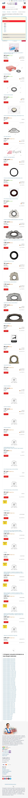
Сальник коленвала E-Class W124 (9, 678)
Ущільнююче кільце (7, 365)
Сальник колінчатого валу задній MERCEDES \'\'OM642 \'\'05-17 (14, 240)
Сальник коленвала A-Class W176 (9, 659)
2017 (5, 29)
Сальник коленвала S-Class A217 (9, 702)
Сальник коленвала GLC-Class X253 (9, 692)
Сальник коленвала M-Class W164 (9, 700)
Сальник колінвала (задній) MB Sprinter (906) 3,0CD (13, 177)
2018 (5, 30)
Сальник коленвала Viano (7, 718)
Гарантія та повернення (6, 771)
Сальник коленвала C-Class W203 (9, 666)
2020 (5, 25)
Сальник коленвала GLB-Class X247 (9, 690)
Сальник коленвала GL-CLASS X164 (9, 686)
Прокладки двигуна (7, 136)
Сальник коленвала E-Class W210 (9, 679)
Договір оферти (5, 772)
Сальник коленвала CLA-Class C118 (9, 671)
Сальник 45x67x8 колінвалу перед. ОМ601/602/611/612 (14, 115)
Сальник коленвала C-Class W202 (9, 665)
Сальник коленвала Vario (7, 717)
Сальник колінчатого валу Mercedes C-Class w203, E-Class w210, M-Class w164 (13, 53)
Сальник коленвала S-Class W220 (9, 710)
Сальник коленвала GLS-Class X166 (9, 696)
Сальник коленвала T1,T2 (7, 715)
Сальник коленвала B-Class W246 (9, 663)
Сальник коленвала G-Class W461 (9, 684)
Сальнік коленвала (7, 323)
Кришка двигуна (7, 510)
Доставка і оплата (5, 769)
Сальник (5, 552)
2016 (5, 27)
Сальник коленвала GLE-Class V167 (9, 693)
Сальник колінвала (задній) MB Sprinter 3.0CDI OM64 (13, 219)
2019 (5, 31)
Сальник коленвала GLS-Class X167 (9, 697)
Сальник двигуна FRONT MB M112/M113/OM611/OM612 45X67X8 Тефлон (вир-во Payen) (13, 448)
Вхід (24, 0)
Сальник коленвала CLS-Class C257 (9, 677)
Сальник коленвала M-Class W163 (9, 698)
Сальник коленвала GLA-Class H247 (9, 688)
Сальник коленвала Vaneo (8, 716)
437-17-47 (11, 3)
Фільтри (23, 40)
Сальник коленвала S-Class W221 (9, 711)
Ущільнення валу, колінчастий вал (10, 281)
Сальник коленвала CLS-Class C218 (9, 674)
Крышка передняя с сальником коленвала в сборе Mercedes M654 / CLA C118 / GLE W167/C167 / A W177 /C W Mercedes (13, 573)
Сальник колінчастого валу (9, 261)
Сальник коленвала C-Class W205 (9, 669)
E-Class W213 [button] (6, 37)
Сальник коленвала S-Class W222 (9, 712)
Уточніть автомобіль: (5, 18)
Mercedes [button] (5, 34)
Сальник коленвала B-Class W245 (9, 662)
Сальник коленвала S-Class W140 (9, 709)
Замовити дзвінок (5, 754)
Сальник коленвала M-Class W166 (9, 701)
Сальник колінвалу (7, 74)
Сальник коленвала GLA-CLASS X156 (9, 689)
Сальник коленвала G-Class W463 (9, 685)
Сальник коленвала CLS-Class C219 (9, 675)
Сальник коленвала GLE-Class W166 (9, 694)
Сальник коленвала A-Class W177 (9, 661)
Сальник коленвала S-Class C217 (9, 706)
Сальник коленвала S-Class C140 (9, 704)
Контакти (20, 0)
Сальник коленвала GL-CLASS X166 (9, 687)
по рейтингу (5, 40)
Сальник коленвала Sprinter (8, 713)
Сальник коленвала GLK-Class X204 (9, 695)
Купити (6, 60)
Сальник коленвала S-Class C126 (9, 703)
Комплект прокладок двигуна (9, 157)
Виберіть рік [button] (6, 21)
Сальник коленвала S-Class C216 (9, 705)
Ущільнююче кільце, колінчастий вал (10, 302)
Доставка (15, 0)
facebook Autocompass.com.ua (10, 784)
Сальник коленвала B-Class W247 (9, 664)
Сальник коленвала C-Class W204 (9, 667)
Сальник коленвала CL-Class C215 (9, 670)
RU (9, 0)
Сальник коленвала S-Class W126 (9, 708)
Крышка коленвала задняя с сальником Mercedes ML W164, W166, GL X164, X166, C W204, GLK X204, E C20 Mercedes (13, 614)
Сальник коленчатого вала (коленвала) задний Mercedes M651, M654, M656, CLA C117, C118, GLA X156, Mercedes (13, 531)
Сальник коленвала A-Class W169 (9, 658)
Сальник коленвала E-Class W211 (9, 680)
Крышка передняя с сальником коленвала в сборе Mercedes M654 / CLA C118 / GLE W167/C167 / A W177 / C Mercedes (14, 593)
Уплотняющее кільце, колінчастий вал (11, 198)
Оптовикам (4, 773)
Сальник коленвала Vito (7, 719)
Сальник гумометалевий (8, 94)
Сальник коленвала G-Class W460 (9, 682)
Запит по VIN (4, 755)
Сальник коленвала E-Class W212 (9, 681)
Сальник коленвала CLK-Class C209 (9, 673)
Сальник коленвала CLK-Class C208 (9, 672)
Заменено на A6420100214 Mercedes (10, 635)
